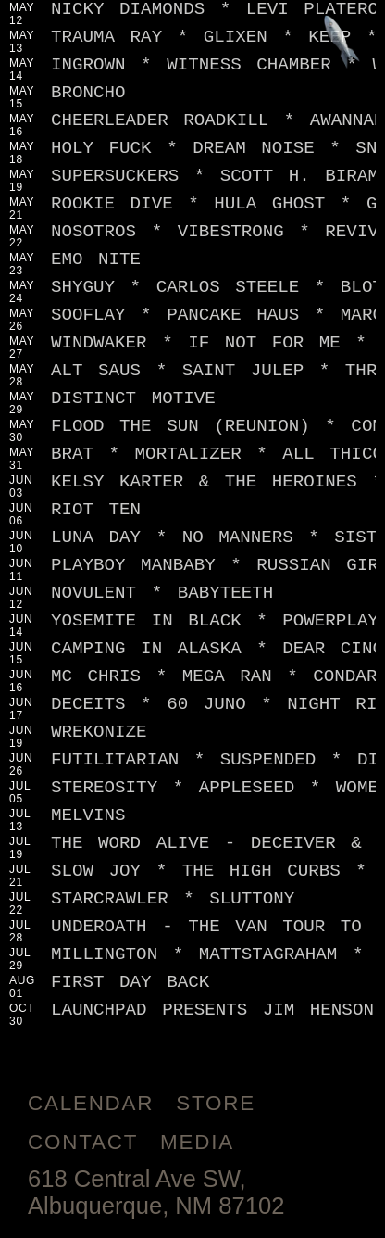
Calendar (91, 1103)
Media (197, 1142)
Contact (83, 1142)
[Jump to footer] (342, 43)
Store (215, 1103)
